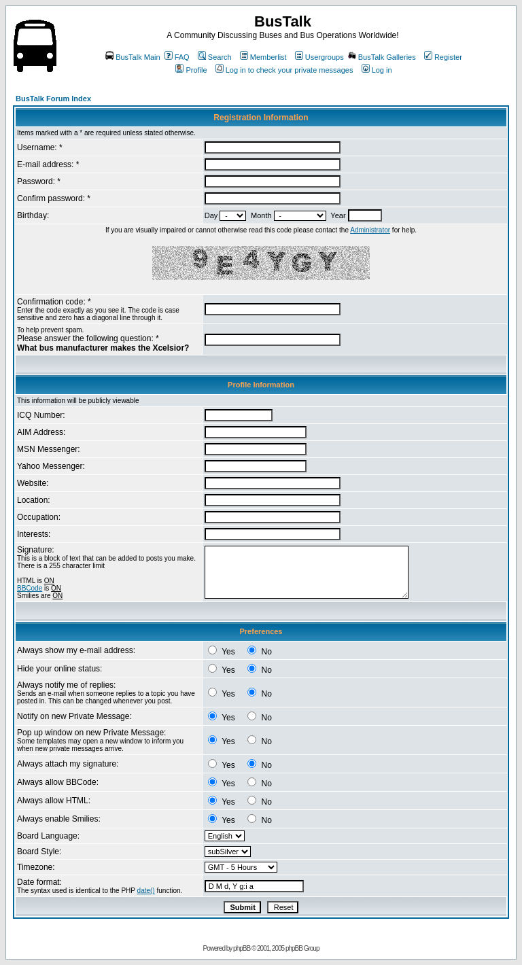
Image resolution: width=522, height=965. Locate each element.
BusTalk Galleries (382, 57)
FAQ (177, 57)
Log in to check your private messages (284, 70)
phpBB (241, 948)
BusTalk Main (132, 57)
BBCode (29, 588)
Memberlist (263, 57)
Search (215, 57)
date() (146, 890)
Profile (191, 70)
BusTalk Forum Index (53, 98)
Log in (377, 70)
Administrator (370, 230)
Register (443, 57)
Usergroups (319, 57)
